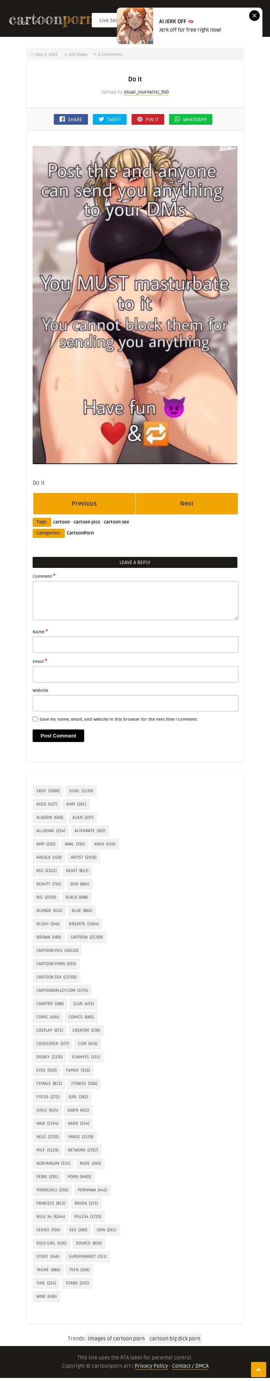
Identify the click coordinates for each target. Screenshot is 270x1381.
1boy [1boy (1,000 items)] (48, 791)
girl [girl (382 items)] (78, 1097)
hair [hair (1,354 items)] (47, 1123)
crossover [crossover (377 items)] (52, 1044)
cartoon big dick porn (174, 1338)
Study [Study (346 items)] (47, 1257)
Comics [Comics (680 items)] (81, 1017)
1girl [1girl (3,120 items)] (81, 791)
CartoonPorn (80, 533)
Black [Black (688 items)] (77, 897)
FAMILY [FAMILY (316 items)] (78, 1070)
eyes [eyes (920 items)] (46, 1070)
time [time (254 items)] (46, 1283)
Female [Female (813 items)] (49, 1084)
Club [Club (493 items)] (83, 1004)
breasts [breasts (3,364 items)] (84, 924)
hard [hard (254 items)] (78, 1123)
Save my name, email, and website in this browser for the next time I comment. (118, 719)
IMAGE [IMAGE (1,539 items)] (80, 1137)
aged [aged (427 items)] (46, 804)
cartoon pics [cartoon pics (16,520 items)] (57, 951)
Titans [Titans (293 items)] (77, 1283)
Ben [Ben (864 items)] (80, 884)
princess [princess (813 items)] (50, 1203)
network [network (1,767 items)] (83, 1150)
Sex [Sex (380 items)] (78, 1230)
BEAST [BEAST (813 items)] (77, 871)
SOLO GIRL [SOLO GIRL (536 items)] (51, 1243)
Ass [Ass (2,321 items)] (46, 871)
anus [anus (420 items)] (104, 844)
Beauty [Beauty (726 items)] (48, 884)
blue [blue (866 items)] (82, 911)
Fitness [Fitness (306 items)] (84, 1084)
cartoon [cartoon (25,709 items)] (87, 937)
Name (40, 631)
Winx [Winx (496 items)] (46, 1296)
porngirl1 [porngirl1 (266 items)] (52, 1190)
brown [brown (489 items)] (48, 937)
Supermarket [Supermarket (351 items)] (88, 1257)
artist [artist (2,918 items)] (83, 857)
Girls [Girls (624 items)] (47, 1110)
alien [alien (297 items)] (82, 817)
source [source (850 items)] (89, 1243)
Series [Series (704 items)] (48, 1230)
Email (40, 661)
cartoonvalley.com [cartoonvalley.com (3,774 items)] (62, 990)
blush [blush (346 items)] (48, 924)
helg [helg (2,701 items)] (47, 1137)
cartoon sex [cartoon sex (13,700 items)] (56, 977)
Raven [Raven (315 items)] (86, 1203)
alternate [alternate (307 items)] (90, 831)
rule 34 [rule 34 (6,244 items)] (50, 1217)
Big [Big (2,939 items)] (46, 897)
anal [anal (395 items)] (75, 844)
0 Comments (110, 54)
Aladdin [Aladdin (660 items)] (49, 817)
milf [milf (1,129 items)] (47, 1150)
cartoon (61, 522)
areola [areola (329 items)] (48, 857)
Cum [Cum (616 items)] (87, 1044)
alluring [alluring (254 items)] (50, 831)
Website (40, 690)
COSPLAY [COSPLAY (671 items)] (49, 1030)
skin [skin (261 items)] (106, 1230)
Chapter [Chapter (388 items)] (50, 1004)
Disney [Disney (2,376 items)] (49, 1057)
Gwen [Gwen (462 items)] (78, 1110)
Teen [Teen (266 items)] (79, 1270)
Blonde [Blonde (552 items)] (49, 911)
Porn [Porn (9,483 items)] (79, 1177)
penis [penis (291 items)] (47, 1177)
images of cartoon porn (116, 1338)
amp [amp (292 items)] (45, 844)
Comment (44, 575)
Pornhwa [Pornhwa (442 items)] (92, 1190)
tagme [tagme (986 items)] (48, 1270)
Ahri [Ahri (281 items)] (76, 804)
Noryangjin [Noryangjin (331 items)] (53, 1163)
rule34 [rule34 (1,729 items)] (87, 1217)
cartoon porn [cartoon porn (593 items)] (56, 964)
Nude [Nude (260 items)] (90, 1163)
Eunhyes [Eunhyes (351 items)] (86, 1057)
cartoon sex (116, 522)
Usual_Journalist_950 (146, 92)
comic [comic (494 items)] (47, 1017)
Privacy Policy (151, 1366)
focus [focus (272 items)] (47, 1097)
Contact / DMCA (190, 1366)
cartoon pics (87, 522)
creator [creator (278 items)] (86, 1030)
